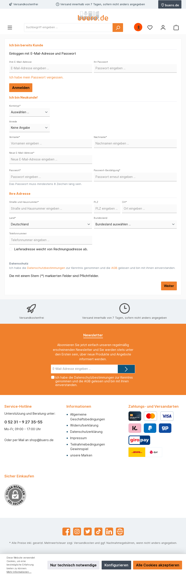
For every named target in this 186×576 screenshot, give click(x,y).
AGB (114, 268)
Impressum (78, 438)
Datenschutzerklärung (86, 431)
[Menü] (9, 27)
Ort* (124, 202)
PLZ (96, 202)
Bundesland (100, 218)
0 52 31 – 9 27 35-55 (23, 422)
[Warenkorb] (176, 27)
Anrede (13, 121)
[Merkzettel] (149, 27)
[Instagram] (77, 531)
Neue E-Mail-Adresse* (21, 152)
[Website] (120, 531)
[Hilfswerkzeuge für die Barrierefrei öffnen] (138, 27)
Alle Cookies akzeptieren (157, 565)
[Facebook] (66, 531)
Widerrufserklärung (84, 425)
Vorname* (14, 137)
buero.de (170, 5)
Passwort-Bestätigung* (107, 170)
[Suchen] (118, 27)
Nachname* (100, 137)
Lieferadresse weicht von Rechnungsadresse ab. (51, 249)
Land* (12, 218)
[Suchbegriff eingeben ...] (68, 27)
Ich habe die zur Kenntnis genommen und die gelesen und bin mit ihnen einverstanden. (92, 268)
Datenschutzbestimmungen (46, 268)
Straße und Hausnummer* (24, 202)
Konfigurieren (116, 565)
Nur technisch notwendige (73, 565)
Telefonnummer (18, 233)
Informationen (78, 406)
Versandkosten (84, 543)
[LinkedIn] (109, 531)
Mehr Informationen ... (19, 572)
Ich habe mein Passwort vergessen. (36, 77)
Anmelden (21, 87)
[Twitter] (88, 531)
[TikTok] (98, 531)
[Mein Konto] (163, 27)
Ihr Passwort (101, 62)
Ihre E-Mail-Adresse (20, 62)
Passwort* (15, 170)
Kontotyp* (15, 105)
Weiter (169, 286)
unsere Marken (81, 455)
